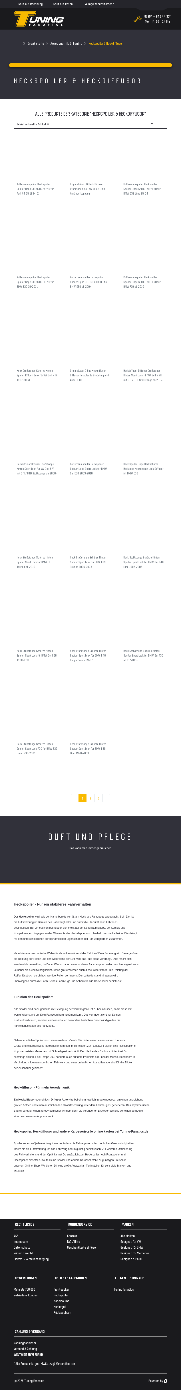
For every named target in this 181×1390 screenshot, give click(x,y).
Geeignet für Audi (131, 1259)
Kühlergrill (60, 1306)
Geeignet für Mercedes (135, 1253)
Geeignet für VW (131, 1241)
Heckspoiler (61, 1295)
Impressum (21, 1241)
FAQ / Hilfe (73, 1241)
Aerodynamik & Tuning (66, 43)
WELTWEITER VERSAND (28, 1354)
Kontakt (72, 1235)
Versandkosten (65, 1363)
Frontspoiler (61, 1289)
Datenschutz (22, 1247)
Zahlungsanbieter (25, 1343)
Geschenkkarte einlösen (82, 1247)
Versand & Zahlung (25, 1348)
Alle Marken (128, 1235)
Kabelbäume (61, 1301)
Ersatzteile (36, 43)
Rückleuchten (62, 1312)
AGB (16, 1235)
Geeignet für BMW (132, 1247)
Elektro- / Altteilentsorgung (31, 1259)
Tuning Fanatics (124, 1289)
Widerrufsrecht (23, 1253)
